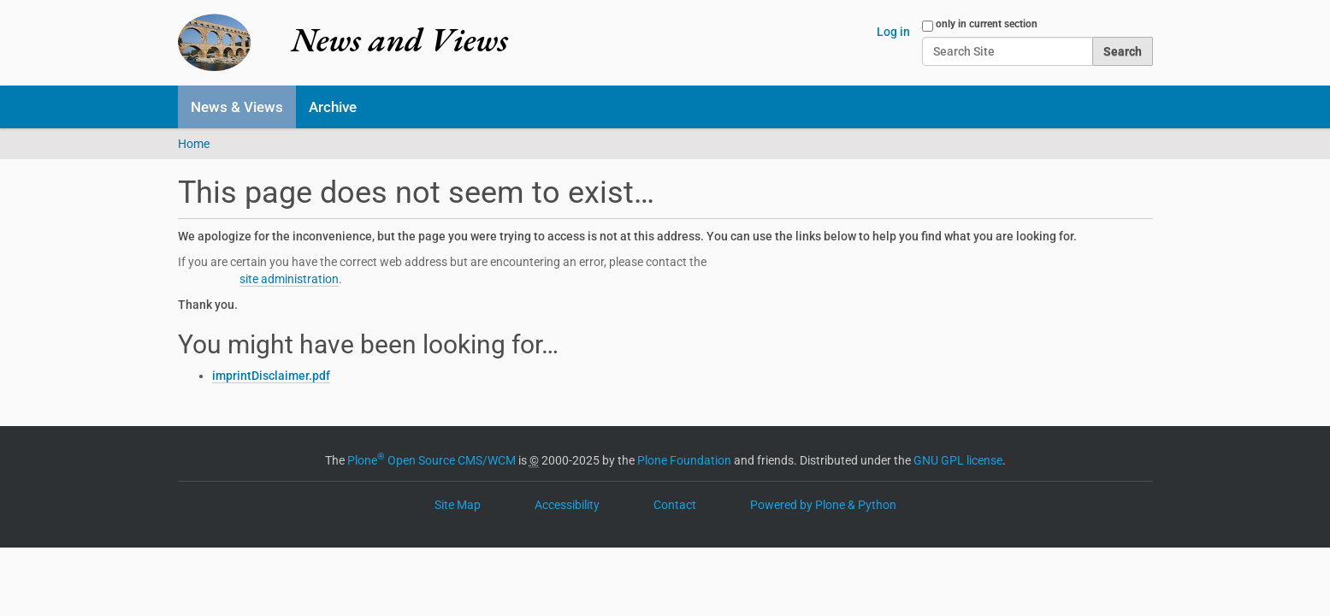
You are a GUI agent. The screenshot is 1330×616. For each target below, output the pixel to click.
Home (194, 144)
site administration (289, 279)
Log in (893, 31)
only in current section (986, 24)
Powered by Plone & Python (823, 505)
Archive (333, 107)
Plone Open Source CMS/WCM (431, 460)
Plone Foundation (684, 460)
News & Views (237, 107)
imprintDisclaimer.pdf (271, 375)
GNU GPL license (957, 460)
